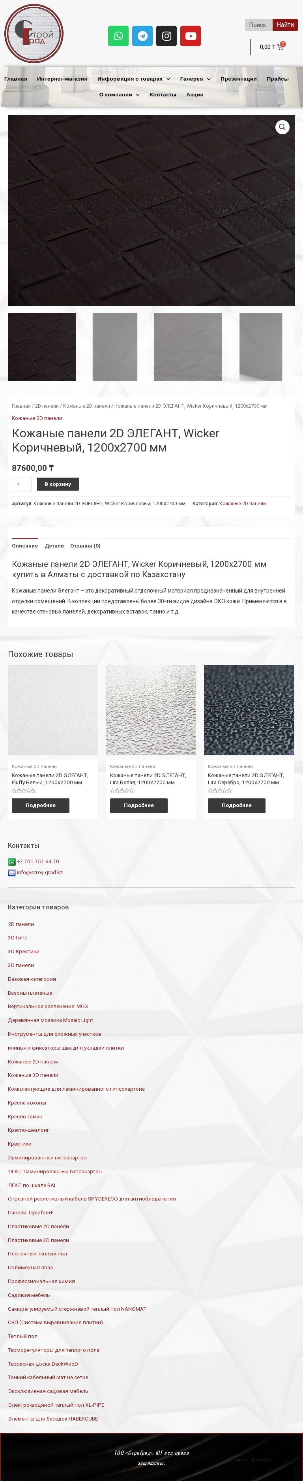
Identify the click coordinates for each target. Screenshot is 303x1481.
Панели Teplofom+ (30, 1211)
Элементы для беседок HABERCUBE (53, 1417)
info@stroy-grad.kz (35, 871)
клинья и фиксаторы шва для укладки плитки (66, 1046)
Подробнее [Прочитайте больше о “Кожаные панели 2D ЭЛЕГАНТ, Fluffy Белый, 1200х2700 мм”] (43, 804)
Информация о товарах (133, 79)
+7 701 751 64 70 (33, 860)
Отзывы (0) (85, 544)
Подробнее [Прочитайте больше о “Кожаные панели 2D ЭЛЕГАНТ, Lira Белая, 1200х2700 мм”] (141, 804)
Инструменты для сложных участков (54, 1032)
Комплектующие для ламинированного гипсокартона (76, 1087)
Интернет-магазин (62, 78)
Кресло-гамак (25, 1115)
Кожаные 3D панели (33, 1074)
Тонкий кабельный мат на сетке (48, 1376)
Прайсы (278, 78)
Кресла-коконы (27, 1101)
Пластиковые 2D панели (38, 1225)
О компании (119, 95)
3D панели (21, 964)
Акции (195, 94)
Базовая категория (32, 978)
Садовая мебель (29, 1294)
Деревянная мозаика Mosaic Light (50, 1019)
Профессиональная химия (41, 1280)
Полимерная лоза (30, 1266)
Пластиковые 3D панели (38, 1239)
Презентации (239, 78)
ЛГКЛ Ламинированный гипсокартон (55, 1170)
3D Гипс (17, 936)
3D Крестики (23, 950)
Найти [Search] (285, 24)
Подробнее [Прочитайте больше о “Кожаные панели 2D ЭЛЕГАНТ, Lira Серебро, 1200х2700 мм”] (239, 804)
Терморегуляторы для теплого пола (53, 1349)
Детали (54, 544)
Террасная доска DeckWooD (43, 1362)
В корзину (58, 482)
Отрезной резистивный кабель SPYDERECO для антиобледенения (92, 1198)
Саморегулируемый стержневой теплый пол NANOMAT (77, 1307)
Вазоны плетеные (30, 991)
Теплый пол (22, 1335)
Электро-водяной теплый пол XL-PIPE (56, 1403)
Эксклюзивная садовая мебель (48, 1390)
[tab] (25, 544)
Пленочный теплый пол (37, 1253)
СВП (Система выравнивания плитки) (55, 1321)
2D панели (47, 404)
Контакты (163, 94)
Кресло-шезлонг (28, 1129)
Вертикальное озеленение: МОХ (48, 1005)
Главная (15, 78)
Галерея (195, 79)
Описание (25, 544)
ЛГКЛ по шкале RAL (32, 1184)
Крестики (20, 1142)
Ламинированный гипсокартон (47, 1156)
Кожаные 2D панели (86, 404)
